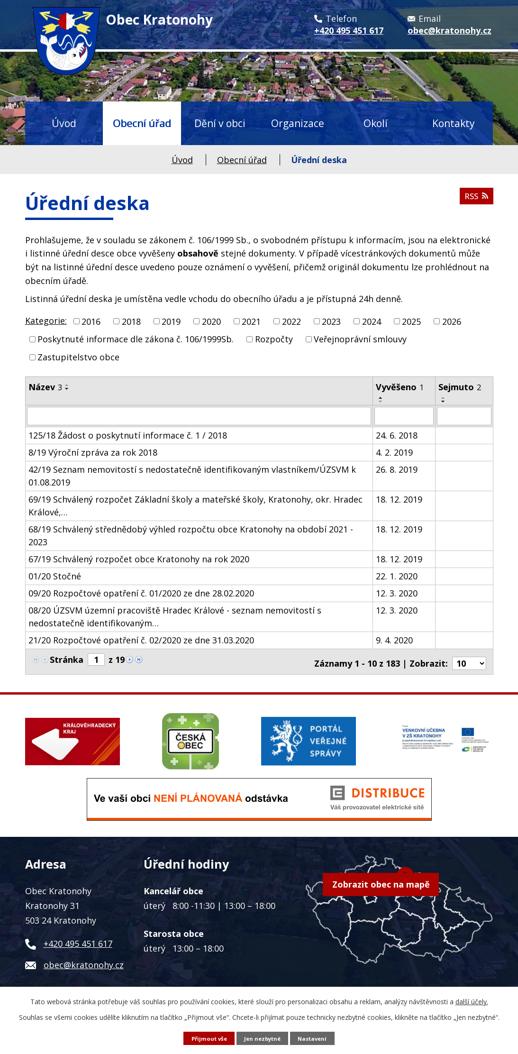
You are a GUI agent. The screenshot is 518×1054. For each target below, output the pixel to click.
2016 (91, 321)
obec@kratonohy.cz (84, 961)
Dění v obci (219, 123)
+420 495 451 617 (78, 939)
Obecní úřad (142, 123)
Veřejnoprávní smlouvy (360, 339)
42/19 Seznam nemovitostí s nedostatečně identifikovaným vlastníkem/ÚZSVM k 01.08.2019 (192, 475)
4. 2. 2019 (394, 452)
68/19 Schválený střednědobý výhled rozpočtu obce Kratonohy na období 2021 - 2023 (190, 535)
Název (45, 387)
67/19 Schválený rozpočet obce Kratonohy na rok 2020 (138, 558)
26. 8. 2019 (397, 469)
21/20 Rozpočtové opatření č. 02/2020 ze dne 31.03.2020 (141, 639)
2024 (371, 321)
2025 (411, 321)
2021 (251, 321)
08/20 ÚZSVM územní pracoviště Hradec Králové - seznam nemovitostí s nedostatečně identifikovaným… (174, 616)
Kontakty (453, 123)
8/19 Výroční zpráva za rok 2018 (92, 452)
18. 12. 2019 (399, 498)
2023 (331, 321)
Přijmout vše (206, 1038)
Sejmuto (459, 387)
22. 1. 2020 (397, 575)
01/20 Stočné (54, 575)
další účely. (471, 1001)
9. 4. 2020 (394, 639)
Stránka (66, 659)
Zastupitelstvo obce (78, 357)
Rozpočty (274, 339)
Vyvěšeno (400, 387)
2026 (451, 321)
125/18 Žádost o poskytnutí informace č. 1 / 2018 (127, 434)
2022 (291, 321)
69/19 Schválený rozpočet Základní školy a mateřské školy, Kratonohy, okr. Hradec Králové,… (195, 505)
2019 (171, 321)
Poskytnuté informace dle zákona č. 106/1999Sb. (135, 339)
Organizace (297, 123)
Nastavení (315, 1038)
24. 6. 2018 (397, 434)
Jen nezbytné (262, 1038)
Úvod (64, 123)
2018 (131, 321)
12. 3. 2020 (397, 592)
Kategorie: (46, 320)
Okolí (376, 123)
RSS (475, 199)
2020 (211, 321)
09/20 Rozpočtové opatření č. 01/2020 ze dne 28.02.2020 (141, 592)
